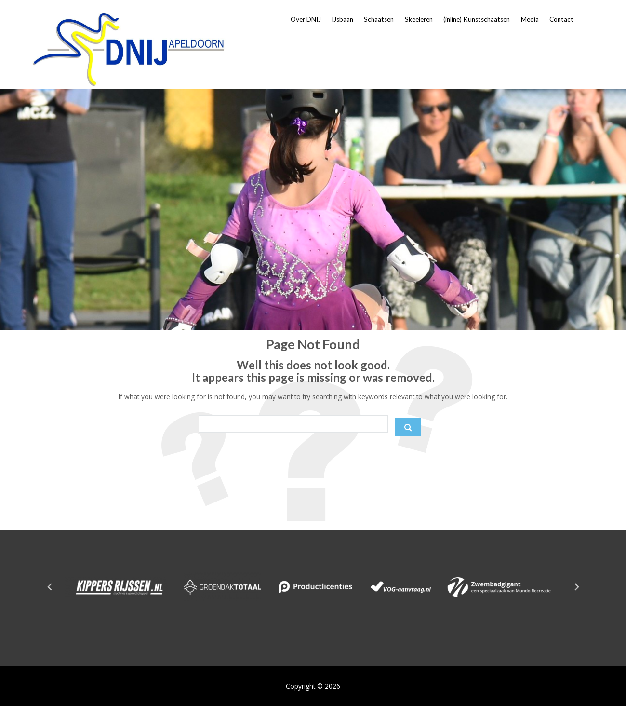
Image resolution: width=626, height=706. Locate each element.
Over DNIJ (306, 19)
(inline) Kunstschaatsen (476, 19)
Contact (561, 19)
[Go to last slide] (50, 587)
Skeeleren (419, 19)
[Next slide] (576, 587)
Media (530, 19)
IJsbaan (342, 19)
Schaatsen (379, 19)
